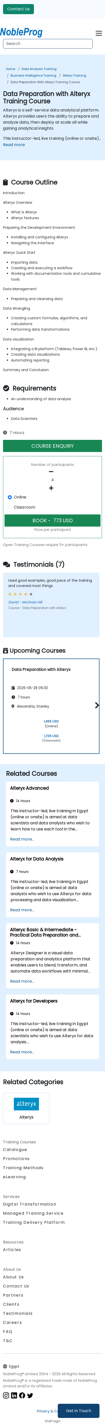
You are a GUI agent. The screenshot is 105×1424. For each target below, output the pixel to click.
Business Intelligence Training (33, 75)
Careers (12, 1322)
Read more (14, 145)
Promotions (16, 1159)
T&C (8, 1341)
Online (20, 497)
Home (10, 69)
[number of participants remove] (52, 472)
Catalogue (15, 1149)
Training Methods (23, 1168)
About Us (13, 1277)
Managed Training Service (33, 1213)
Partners (13, 1295)
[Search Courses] (48, 44)
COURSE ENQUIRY (52, 445)
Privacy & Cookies (52, 1411)
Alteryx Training (74, 75)
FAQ (8, 1332)
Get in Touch (78, 1411)
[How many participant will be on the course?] (52, 480)
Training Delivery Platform (34, 1222)
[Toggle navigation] (99, 32)
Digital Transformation (29, 1204)
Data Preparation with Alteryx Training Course (45, 82)
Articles (12, 1250)
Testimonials (18, 1313)
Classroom (24, 507)
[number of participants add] (52, 488)
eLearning (14, 1177)
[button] (96, 705)
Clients (11, 1304)
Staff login (53, 1421)
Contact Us (18, 9)
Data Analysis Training (39, 69)
